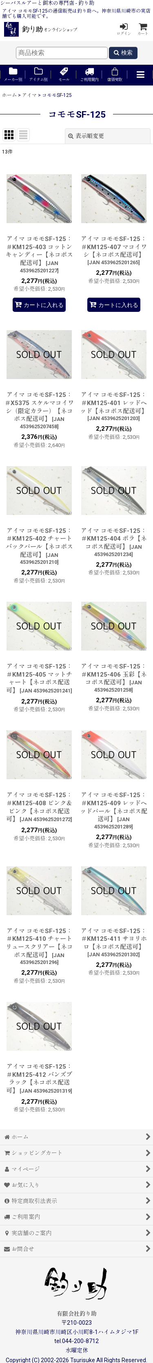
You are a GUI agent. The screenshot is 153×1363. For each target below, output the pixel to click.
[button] (140, 75)
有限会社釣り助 (77, 1313)
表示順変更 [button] (86, 136)
